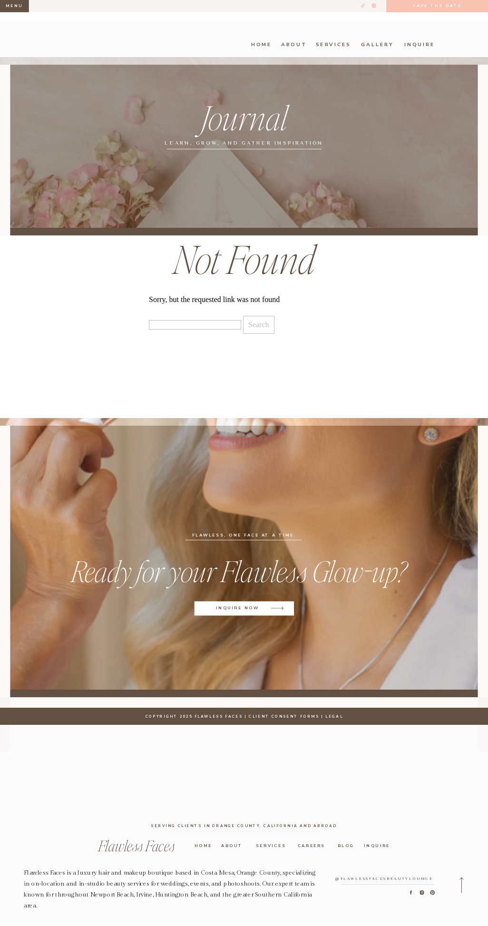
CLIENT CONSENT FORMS (284, 715)
